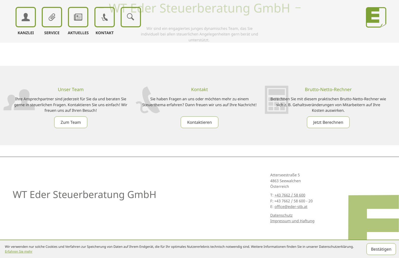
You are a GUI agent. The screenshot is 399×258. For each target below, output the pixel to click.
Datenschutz (281, 215)
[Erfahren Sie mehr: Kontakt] (199, 122)
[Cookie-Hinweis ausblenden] (381, 249)
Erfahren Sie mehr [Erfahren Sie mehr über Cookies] (18, 251)
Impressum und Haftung (292, 221)
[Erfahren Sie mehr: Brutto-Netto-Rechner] (328, 122)
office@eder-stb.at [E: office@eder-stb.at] (291, 206)
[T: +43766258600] (290, 195)
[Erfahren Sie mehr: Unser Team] (70, 122)
